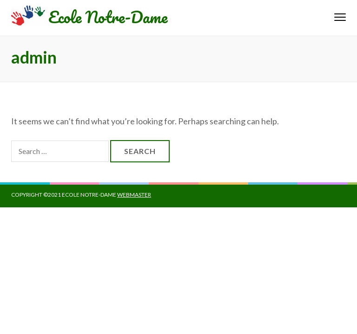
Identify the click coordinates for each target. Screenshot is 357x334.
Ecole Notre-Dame (107, 17)
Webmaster (134, 194)
